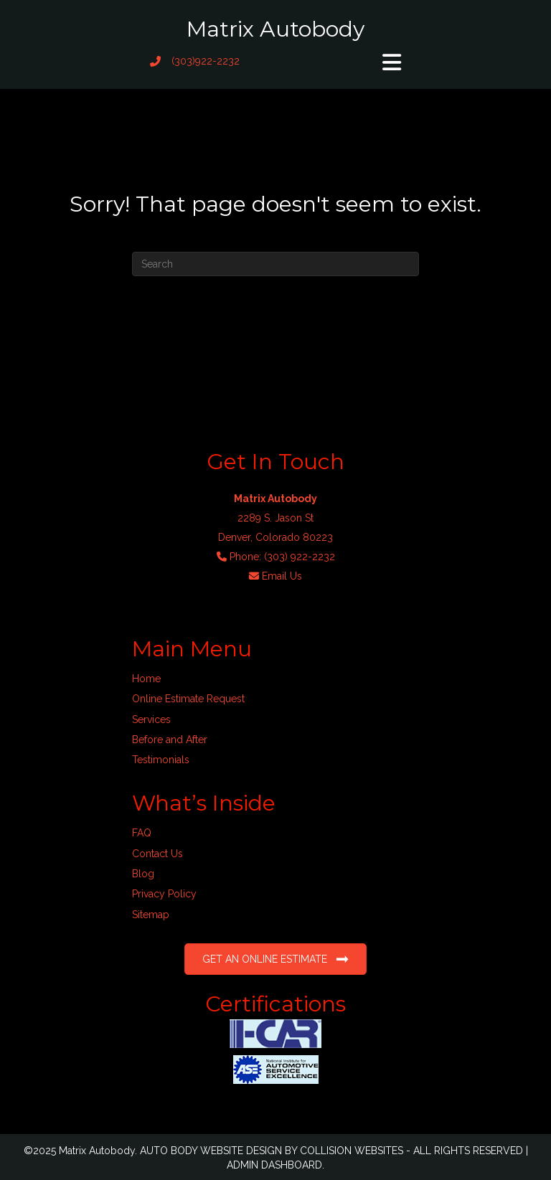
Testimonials (160, 759)
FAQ (141, 833)
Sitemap (150, 914)
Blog (143, 873)
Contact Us (157, 853)
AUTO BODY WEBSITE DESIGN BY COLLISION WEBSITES (271, 1150)
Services (151, 719)
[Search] (275, 264)
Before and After (169, 739)
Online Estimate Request (188, 698)
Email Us (282, 576)
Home (146, 678)
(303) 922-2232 (299, 556)
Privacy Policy (164, 894)
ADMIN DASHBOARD (274, 1165)
